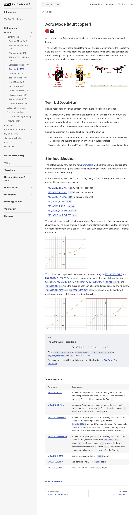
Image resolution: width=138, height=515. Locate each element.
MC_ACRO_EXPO (56, 201)
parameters (87, 165)
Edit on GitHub (53, 481)
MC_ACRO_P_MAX (57, 192)
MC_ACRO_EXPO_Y (57, 206)
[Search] (51, 4)
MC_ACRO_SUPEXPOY (59, 215)
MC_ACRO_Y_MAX (57, 197)
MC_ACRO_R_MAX (57, 187)
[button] (31, 12)
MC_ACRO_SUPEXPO (58, 210)
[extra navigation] (132, 4)
